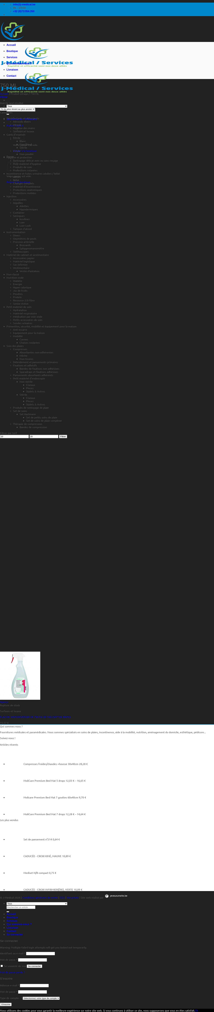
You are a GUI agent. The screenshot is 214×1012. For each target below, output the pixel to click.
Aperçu (4, 701)
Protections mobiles (24, 193)
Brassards (25, 245)
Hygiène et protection (19, 157)
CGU (62, 897)
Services (12, 57)
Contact (11, 75)
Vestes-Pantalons (30, 271)
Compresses (20, 349)
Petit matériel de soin (19, 306)
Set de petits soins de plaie (41, 417)
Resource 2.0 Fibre (24, 300)
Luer (22, 222)
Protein (17, 297)
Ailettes (24, 206)
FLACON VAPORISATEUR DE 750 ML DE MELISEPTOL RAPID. (35, 716)
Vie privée (73, 897)
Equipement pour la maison (29, 332)
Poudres (18, 293)
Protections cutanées (25, 170)
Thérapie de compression (27, 423)
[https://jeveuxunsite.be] (116, 897)
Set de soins (20, 410)
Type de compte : (11, 997)
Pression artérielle (23, 241)
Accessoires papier (24, 258)
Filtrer (63, 436)
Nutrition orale (15, 277)
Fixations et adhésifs (25, 365)
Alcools (17, 124)
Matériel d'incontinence (26, 186)
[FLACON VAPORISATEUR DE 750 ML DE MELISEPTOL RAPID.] (20, 698)
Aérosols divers (22, 121)
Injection (11, 196)
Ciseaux (30, 384)
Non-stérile (26, 381)
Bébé (16, 180)
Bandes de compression (33, 427)
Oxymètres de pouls (24, 238)
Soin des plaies (15, 345)
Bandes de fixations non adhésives (39, 368)
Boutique (12, 51)
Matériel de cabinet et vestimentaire (28, 254)
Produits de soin (22, 167)
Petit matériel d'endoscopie (29, 378)
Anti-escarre (20, 329)
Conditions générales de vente (40, 897)
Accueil (11, 45)
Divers (16, 235)
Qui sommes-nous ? (19, 63)
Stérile (23, 147)
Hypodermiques (29, 209)
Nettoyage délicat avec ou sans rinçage (35, 160)
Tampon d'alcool (22, 228)
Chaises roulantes (30, 342)
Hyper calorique (22, 287)
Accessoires (20, 199)
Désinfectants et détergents (23, 118)
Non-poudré (27, 154)
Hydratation (20, 310)
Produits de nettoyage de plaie (31, 407)
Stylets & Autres (35, 391)
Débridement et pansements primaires (35, 362)
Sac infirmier (20, 264)
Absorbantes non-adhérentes (36, 352)
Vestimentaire (21, 267)
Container (18, 212)
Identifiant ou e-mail (12, 953)
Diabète (17, 280)
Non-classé (13, 274)
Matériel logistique (24, 261)
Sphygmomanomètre (32, 248)
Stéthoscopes (21, 251)
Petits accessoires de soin (27, 319)
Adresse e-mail (9, 985)
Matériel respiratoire (25, 313)
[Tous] (37, 106)
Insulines (25, 219)
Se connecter (34, 966)
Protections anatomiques (27, 189)
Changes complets (23, 183)
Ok (196, 1010)
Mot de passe (8, 959)
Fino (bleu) (26, 144)
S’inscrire (5, 1004)
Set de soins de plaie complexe (44, 420)
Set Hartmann (28, 414)
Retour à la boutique (25, 150)
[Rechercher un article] (8, 114)
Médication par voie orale (27, 316)
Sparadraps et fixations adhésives (39, 371)
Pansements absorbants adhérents (33, 375)
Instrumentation (16, 232)
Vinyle (16, 150)
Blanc (23, 141)
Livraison (12, 69)
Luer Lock (25, 225)
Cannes (24, 339)
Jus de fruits (20, 290)
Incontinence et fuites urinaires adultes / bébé (33, 173)
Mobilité (18, 336)
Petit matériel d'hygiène (27, 163)
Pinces (30, 388)
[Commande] (17, 109)
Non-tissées (26, 358)
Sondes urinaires (22, 323)
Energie (17, 284)
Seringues (19, 215)
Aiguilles (18, 202)
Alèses (17, 176)
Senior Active (21, 303)
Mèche (23, 355)
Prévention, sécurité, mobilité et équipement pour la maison (41, 326)
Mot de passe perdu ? (12, 972)
